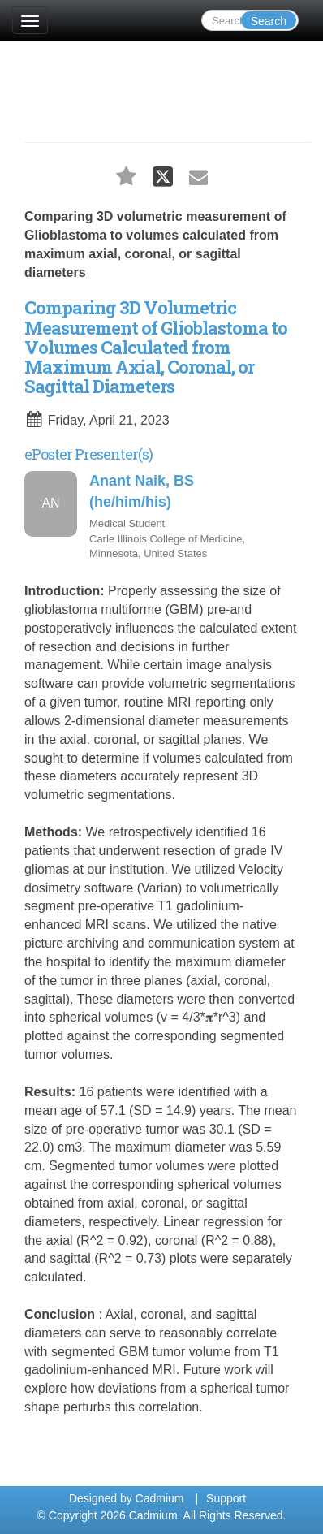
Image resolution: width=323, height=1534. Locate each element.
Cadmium (160, 1498)
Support (226, 1498)
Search (268, 21)
